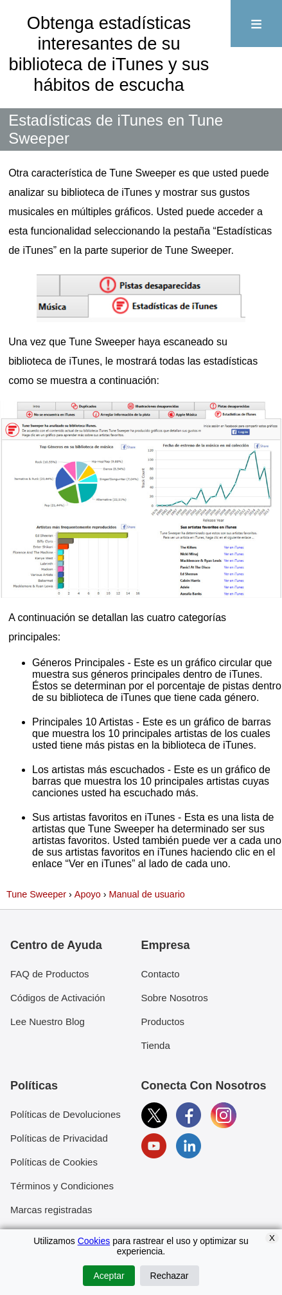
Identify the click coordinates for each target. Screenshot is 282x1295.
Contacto (160, 973)
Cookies (94, 1241)
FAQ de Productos (49, 973)
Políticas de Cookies (54, 1161)
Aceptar (108, 1276)
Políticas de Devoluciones (65, 1114)
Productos (163, 1021)
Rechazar (169, 1276)
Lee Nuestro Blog (47, 1021)
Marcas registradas (51, 1209)
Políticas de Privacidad (59, 1138)
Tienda (155, 1045)
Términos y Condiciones (62, 1185)
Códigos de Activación (57, 997)
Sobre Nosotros (174, 997)
